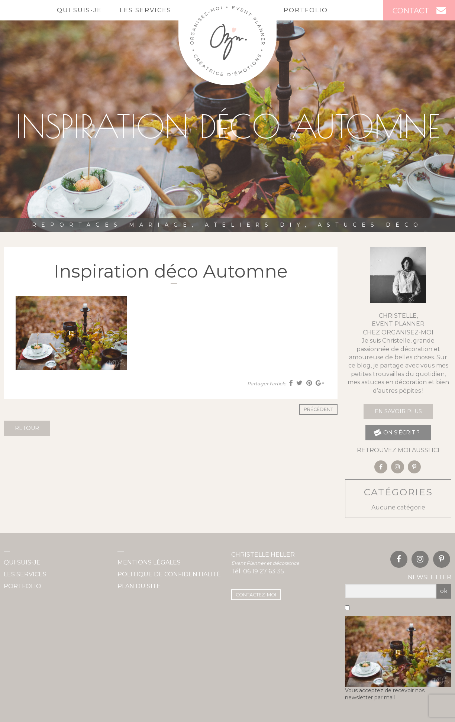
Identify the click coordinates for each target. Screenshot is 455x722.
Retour (27, 428)
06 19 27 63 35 (263, 571)
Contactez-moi (256, 595)
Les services (145, 10)
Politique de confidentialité (169, 574)
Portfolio (306, 10)
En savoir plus (398, 411)
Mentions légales (149, 562)
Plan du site (139, 586)
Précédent (318, 409)
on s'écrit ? (396, 432)
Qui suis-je (79, 10)
